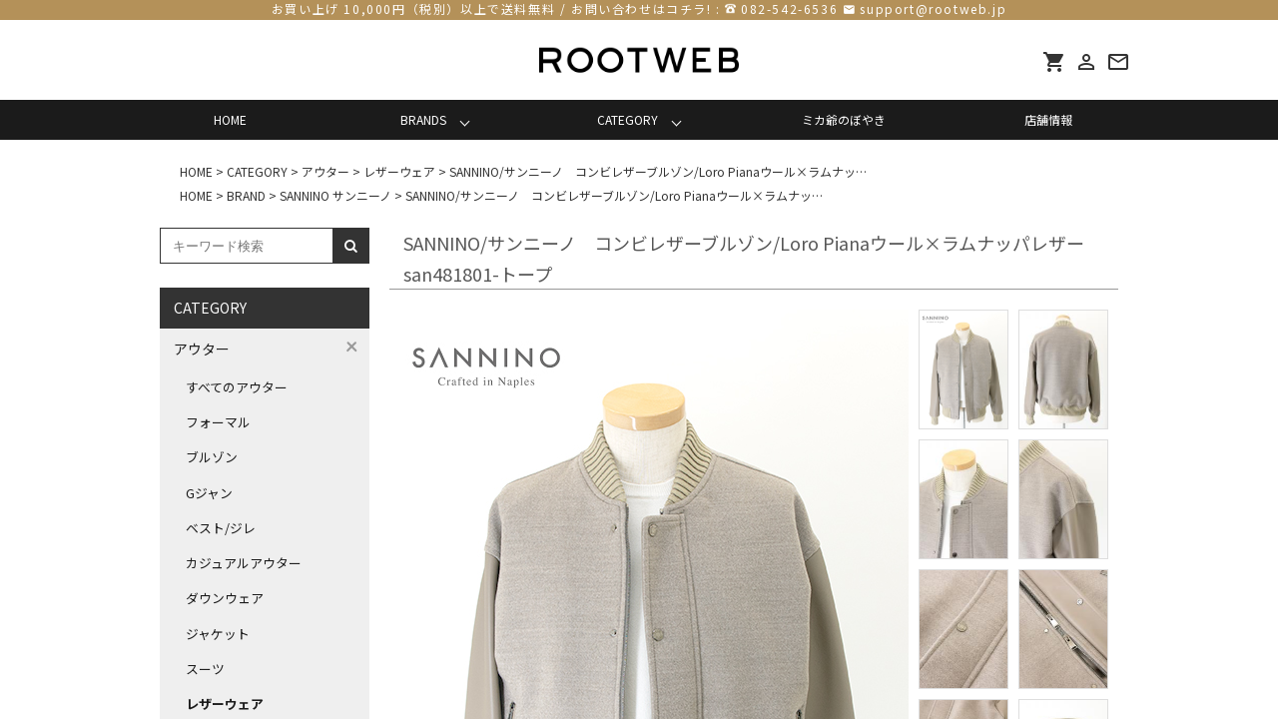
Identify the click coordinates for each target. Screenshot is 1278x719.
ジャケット (218, 633)
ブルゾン (212, 456)
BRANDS (423, 119)
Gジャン (209, 492)
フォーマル (218, 421)
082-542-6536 (789, 8)
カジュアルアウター (244, 562)
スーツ (205, 668)
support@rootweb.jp (933, 8)
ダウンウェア (225, 597)
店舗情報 (1048, 119)
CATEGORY (627, 119)
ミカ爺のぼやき (844, 119)
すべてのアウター (237, 386)
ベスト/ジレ (221, 527)
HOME (230, 119)
